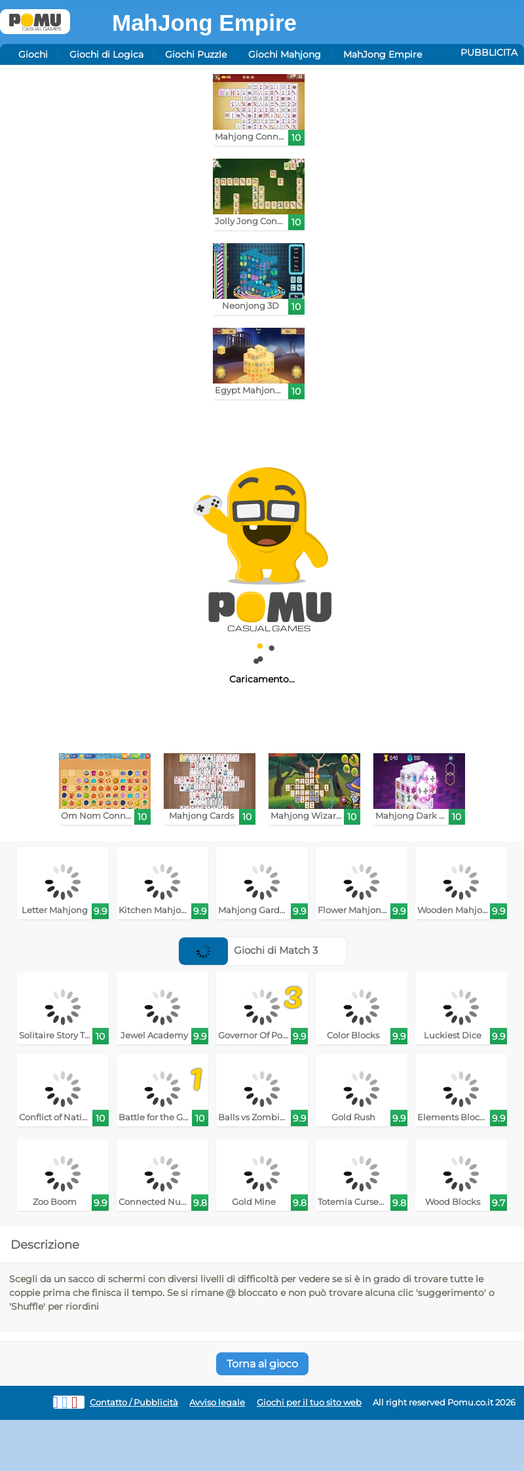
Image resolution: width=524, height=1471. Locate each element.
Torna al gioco (262, 1364)
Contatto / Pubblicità (134, 1402)
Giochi (33, 54)
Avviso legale (217, 1402)
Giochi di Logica (106, 54)
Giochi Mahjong (284, 54)
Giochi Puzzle (196, 54)
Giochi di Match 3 (248, 950)
